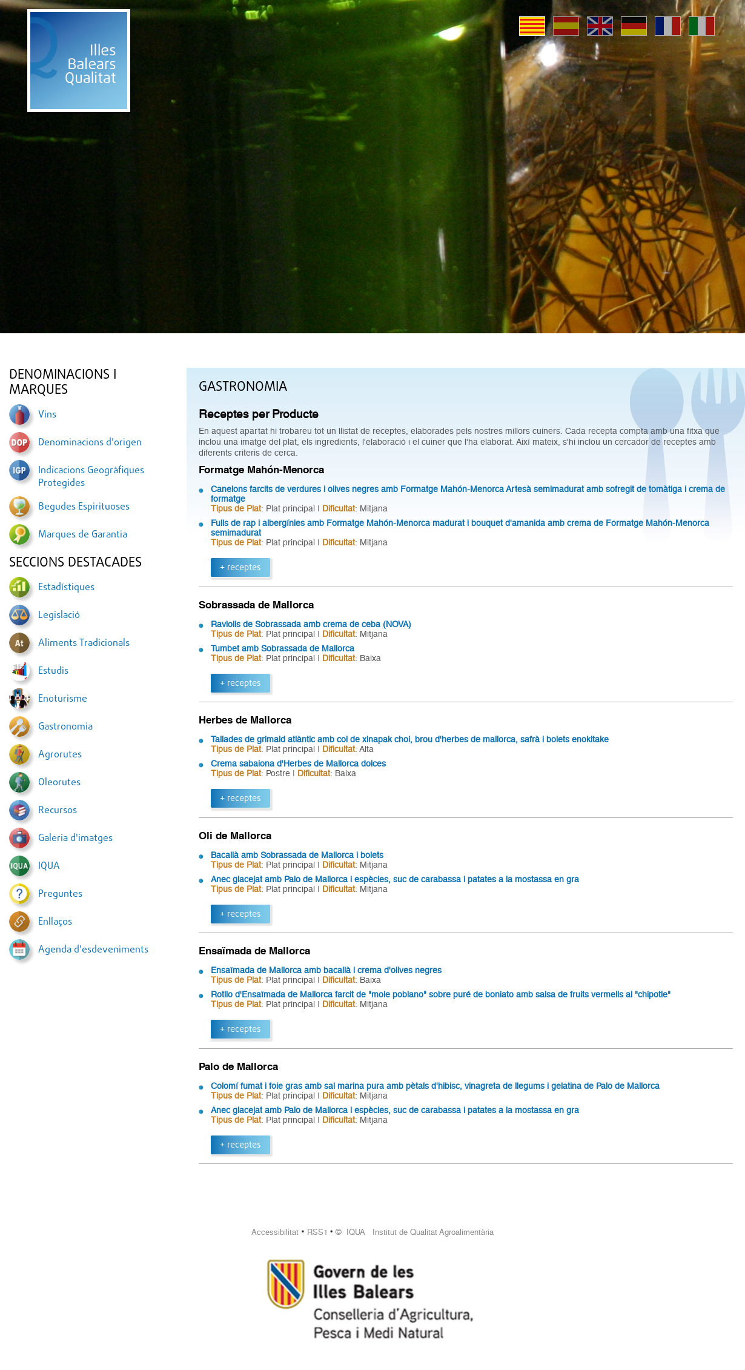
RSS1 (317, 1232)
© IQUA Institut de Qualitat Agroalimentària (415, 1232)
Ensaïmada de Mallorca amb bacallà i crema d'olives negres (326, 970)
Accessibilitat (275, 1232)
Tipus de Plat (236, 508)
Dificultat (338, 508)
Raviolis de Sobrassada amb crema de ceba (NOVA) (311, 624)
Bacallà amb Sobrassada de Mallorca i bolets (297, 855)
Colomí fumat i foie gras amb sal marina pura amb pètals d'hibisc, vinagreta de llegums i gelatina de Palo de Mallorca (435, 1086)
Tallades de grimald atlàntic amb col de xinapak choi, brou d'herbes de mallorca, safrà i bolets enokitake (410, 739)
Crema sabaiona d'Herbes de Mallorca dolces (298, 763)
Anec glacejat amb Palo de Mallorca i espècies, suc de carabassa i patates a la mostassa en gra (395, 879)
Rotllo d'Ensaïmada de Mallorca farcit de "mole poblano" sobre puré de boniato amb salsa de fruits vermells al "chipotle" (440, 994)
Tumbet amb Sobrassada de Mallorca (282, 648)
